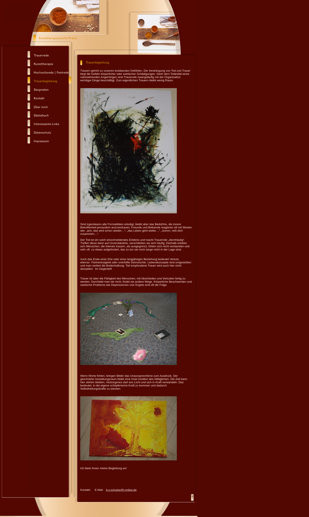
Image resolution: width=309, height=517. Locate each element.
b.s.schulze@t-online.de (121, 489)
